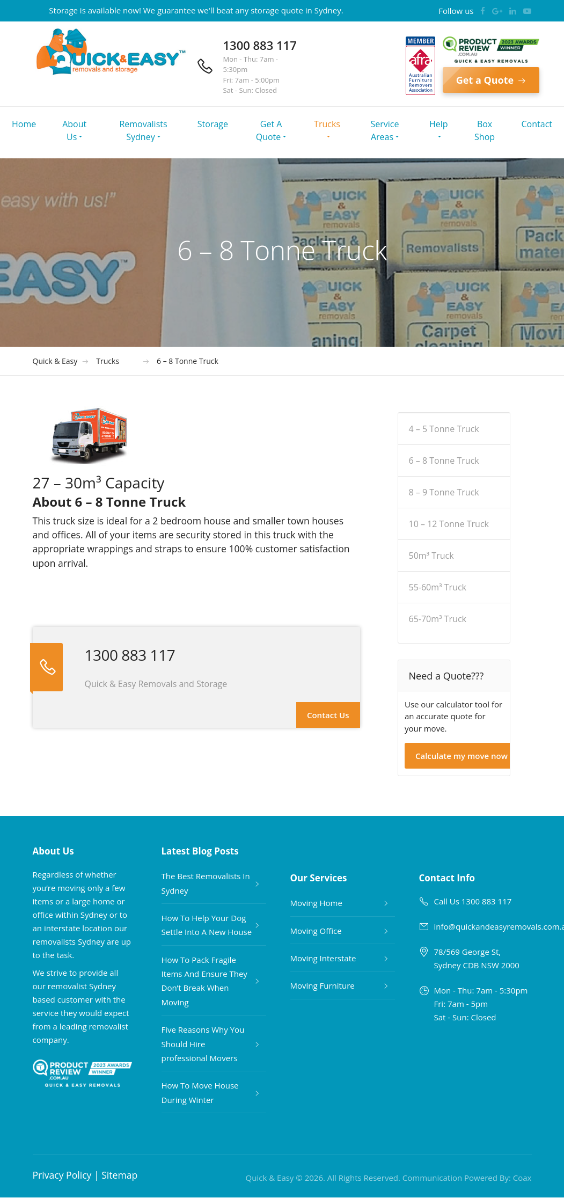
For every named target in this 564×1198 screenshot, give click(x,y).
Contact (537, 124)
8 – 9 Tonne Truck (444, 492)
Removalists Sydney (143, 130)
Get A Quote (269, 130)
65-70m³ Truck (438, 619)
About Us (74, 130)
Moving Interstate (323, 958)
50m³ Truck (431, 555)
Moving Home (316, 902)
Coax (522, 1177)
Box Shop (484, 130)
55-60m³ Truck (438, 587)
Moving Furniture (322, 985)
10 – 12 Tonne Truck (449, 524)
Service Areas (385, 130)
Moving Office (316, 930)
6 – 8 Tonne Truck (444, 460)
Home (24, 124)
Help (438, 124)
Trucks (327, 124)
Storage (212, 124)
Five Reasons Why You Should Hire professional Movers (203, 1043)
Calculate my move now (461, 755)
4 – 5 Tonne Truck (444, 429)
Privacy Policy (62, 1174)
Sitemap (119, 1174)
